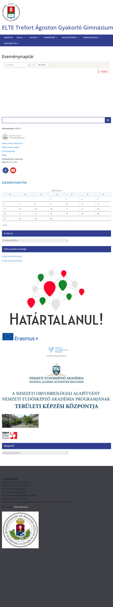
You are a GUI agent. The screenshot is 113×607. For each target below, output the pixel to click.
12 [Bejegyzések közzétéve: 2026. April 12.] (98, 204)
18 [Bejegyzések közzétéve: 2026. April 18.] (82, 209)
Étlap (4, 155)
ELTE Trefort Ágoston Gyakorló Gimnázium (57, 27)
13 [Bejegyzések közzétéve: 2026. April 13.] (5, 209)
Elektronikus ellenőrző (12, 143)
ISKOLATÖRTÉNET (69, 37)
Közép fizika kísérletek (12, 260)
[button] (24, 37)
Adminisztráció (90, 37)
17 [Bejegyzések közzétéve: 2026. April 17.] (67, 209)
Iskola (20, 37)
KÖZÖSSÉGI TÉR (10, 43)
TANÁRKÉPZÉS (49, 37)
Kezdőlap (8, 37)
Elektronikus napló (10, 147)
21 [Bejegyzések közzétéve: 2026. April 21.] (20, 214)
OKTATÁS (33, 37)
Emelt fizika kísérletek (12, 256)
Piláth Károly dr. (20, 507)
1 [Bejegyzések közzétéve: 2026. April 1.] (35, 199)
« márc (4, 225)
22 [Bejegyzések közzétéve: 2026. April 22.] (36, 214)
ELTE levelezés (8, 151)
